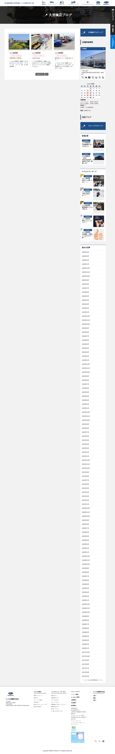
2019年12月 (86, 556)
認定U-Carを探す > (38, 706)
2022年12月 (86, 412)
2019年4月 (85, 588)
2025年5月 (85, 296)
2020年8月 (85, 524)
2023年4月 (85, 396)
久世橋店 (84, 48)
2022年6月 (85, 436)
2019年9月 (85, 568)
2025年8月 (85, 284)
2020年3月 (85, 544)
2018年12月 (86, 604)
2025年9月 (85, 280)
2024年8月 (85, 332)
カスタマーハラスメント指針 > (78, 715)
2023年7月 (85, 384)
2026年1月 (85, 264)
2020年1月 (85, 552)
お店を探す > (36, 702)
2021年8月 (85, 476)
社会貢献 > (74, 702)
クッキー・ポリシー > (76, 720)
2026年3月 (85, 256)
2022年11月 (86, 416)
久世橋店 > (86, 140)
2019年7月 (85, 576)
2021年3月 (85, 496)
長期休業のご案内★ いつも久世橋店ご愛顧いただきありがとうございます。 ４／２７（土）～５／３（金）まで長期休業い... (19, 62)
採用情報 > (74, 705)
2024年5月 (85, 344)
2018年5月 (85, 632)
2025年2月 (85, 308)
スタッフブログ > (55, 702)
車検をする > (54, 695)
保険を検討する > (55, 706)
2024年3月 (85, 352)
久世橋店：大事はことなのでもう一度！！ (87, 235)
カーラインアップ (52, 3)
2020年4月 (85, 540)
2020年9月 (85, 520)
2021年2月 (85, 500)
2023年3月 (85, 400)
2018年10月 (86, 612)
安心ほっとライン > (55, 708)
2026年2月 (85, 260)
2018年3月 (85, 640)
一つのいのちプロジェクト (87, 3)
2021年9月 (85, 472)
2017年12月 (86, 652)
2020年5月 (85, 536)
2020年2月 (85, 548)
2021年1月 (85, 504)
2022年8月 (85, 428)
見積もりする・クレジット (40, 704)
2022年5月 (85, 440)
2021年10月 (86, 468)
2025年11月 (86, 272)
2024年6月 (85, 340)
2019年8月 (85, 572)
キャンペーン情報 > (38, 700)
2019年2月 (85, 596)
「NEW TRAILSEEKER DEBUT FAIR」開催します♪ (87, 160)
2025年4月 (85, 300)
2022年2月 (85, 452)
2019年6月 (85, 580)
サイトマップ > (74, 724)
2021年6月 (85, 484)
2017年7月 (85, 668)
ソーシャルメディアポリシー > (78, 722)
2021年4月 (85, 492)
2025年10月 (86, 276)
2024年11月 (86, 320)
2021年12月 (86, 460)
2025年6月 (85, 292)
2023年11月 (86, 368)
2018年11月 (86, 608)
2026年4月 (85, 252)
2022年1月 (85, 456)
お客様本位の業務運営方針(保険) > (78, 711)
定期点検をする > (55, 697)
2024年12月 (86, 316)
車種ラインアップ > (38, 695)
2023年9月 (85, 376)
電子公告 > (73, 719)
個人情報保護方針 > (75, 710)
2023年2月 (85, 404)
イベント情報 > (75, 694)
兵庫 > (94, 700)
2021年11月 (86, 464)
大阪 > (94, 695)
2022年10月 (86, 420)
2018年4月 (85, 636)
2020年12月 (86, 508)
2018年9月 (85, 616)
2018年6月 (85, 628)
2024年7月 (85, 336)
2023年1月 (85, 408)
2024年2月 (85, 356)
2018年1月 (85, 648)
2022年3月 (85, 448)
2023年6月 (85, 388)
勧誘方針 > (73, 713)
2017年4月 (85, 676)
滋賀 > (94, 698)
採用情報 (98, 3)
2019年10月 (86, 564)
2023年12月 (86, 364)
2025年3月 (85, 304)
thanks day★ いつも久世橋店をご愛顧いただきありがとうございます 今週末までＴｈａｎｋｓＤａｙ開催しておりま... (41, 62)
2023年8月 (85, 380)
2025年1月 (85, 312)
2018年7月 (85, 624)
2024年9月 (85, 328)
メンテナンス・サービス (73, 3)
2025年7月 (85, 288)
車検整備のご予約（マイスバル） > (59, 704)
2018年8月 (85, 620)
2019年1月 (85, 600)
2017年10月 (86, 656)
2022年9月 (85, 424)
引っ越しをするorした (56, 711)
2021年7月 (85, 480)
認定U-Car (61, 3)
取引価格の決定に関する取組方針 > (79, 717)
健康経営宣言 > (74, 708)
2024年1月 (85, 360)
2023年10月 (86, 372)
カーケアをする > (55, 700)
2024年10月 (86, 324)
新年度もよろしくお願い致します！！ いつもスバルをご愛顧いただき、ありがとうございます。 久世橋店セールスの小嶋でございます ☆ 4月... (64, 63)
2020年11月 (86, 512)
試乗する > (36, 697)
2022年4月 (85, 444)
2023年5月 (85, 392)
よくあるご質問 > (75, 697)
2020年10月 (86, 516)
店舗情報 (43, 3)
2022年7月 (85, 432)
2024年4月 (85, 348)
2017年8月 (85, 664)
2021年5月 (85, 488)
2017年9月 (85, 660)
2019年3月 (85, 592)
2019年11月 (86, 560)
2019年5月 (85, 584)
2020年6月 (85, 532)
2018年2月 (85, 644)
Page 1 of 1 (40, 74)
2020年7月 (85, 528)
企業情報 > (74, 700)
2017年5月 (85, 672)
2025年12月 (86, 268)
